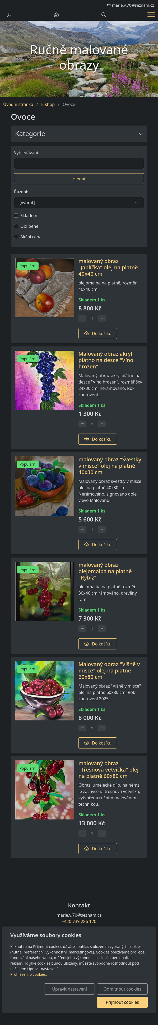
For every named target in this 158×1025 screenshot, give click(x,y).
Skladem (28, 216)
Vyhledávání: (26, 152)
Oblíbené (29, 226)
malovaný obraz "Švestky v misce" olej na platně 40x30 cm (109, 466)
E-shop (48, 104)
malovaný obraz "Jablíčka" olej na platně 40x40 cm (108, 267)
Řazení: (21, 192)
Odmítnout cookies (122, 989)
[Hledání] (103, 15)
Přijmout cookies (122, 1002)
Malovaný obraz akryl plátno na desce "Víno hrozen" (105, 360)
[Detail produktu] (44, 298)
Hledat (79, 179)
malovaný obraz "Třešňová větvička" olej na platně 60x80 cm (108, 769)
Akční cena (30, 237)
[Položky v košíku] (56, 15)
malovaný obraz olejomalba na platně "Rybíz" (105, 571)
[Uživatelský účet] (9, 15)
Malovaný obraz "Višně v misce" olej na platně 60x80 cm (109, 670)
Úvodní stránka (18, 104)
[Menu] (151, 14)
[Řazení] (79, 202)
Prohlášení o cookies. (28, 974)
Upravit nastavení (69, 989)
